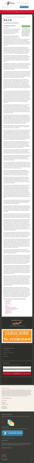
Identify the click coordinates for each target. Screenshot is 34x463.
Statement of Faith (5, 388)
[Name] (17, 367)
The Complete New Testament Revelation (11, 308)
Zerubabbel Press (17, 3)
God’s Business (7, 306)
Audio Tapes (4, 422)
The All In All (5, 354)
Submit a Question (4, 452)
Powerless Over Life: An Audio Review (8, 352)
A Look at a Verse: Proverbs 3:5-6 (10, 309)
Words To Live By (8, 301)
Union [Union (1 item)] (6, 381)
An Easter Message (8, 300)
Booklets (3, 421)
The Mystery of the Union (6, 350)
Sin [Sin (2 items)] (5, 381)
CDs (2, 423)
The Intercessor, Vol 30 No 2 (11, 23)
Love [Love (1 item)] (3, 381)
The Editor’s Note (8, 313)
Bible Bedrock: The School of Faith (10, 307)
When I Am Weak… (5, 356)
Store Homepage (4, 419)
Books (3, 420)
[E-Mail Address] (17, 370)
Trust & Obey (7, 302)
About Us (3, 449)
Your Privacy (3, 450)
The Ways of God (7, 310)
